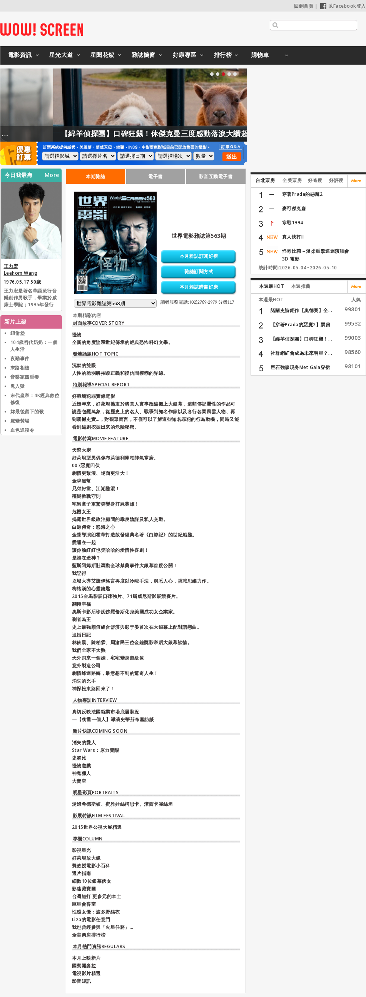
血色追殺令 (22, 430)
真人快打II (293, 237)
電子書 (155, 176)
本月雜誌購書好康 (199, 287)
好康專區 (185, 54)
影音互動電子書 (216, 176)
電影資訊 (20, 54)
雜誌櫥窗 (143, 54)
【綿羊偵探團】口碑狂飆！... (302, 339)
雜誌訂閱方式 (198, 271)
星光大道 (61, 54)
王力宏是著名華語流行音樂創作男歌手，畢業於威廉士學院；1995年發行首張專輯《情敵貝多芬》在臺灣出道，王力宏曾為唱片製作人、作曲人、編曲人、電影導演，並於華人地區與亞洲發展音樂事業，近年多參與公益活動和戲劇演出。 (30, 298)
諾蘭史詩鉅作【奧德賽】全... (302, 310)
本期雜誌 (95, 176)
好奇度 (315, 180)
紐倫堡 (17, 333)
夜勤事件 (20, 358)
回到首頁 (303, 6)
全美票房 (292, 180)
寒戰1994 (292, 222)
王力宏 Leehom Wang (21, 269)
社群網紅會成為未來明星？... (302, 353)
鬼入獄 (17, 386)
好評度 (336, 180)
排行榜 (223, 54)
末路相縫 (20, 367)
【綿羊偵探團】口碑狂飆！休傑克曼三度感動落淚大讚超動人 (181, 134)
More (52, 175)
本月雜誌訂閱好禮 (199, 256)
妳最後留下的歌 (27, 411)
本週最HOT (271, 286)
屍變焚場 (20, 421)
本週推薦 (301, 286)
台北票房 (265, 180)
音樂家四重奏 (24, 377)
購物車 (260, 54)
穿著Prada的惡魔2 (302, 194)
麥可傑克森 (294, 208)
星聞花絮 (102, 54)
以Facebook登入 (343, 6)
